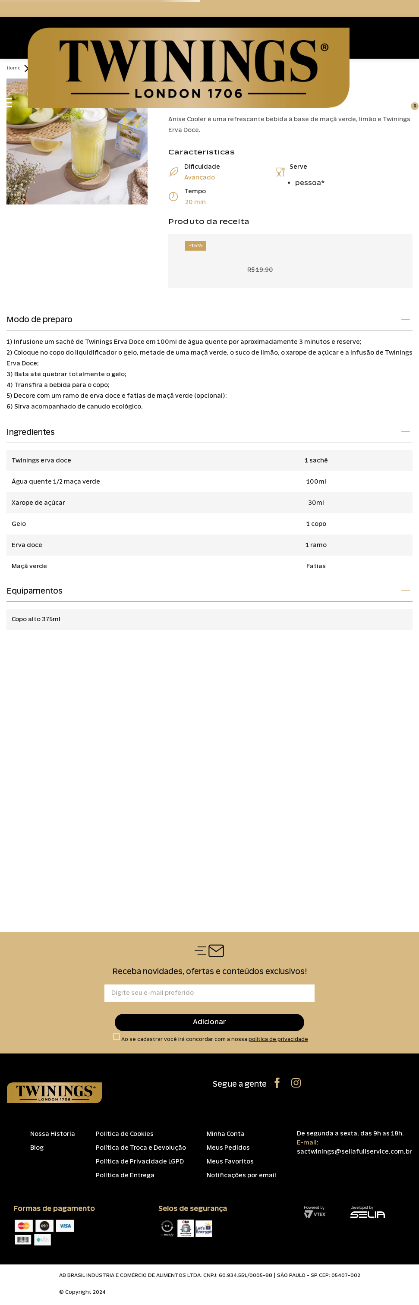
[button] (209, 320)
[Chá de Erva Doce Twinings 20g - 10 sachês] (290, 257)
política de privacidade (278, 1039)
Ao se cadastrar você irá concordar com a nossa (214, 1039)
